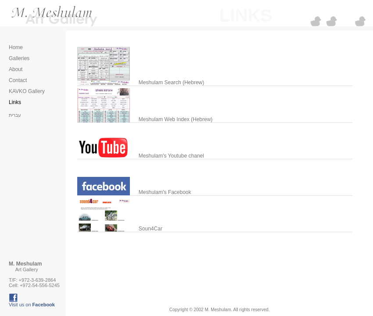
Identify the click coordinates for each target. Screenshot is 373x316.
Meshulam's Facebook (162, 192)
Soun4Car (148, 229)
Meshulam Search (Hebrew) (169, 82)
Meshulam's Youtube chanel (169, 156)
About (15, 69)
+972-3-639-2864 (37, 280)
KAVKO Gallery (27, 91)
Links (15, 102)
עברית (15, 115)
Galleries (19, 58)
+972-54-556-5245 (40, 285)
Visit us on (32, 304)
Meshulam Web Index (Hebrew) (173, 119)
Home (16, 47)
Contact (18, 80)
